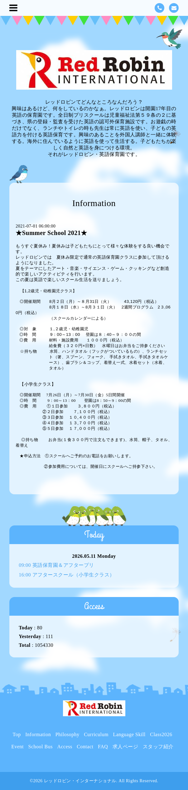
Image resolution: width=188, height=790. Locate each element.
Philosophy (67, 734)
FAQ (103, 746)
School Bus (40, 746)
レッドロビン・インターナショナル (80, 780)
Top (17, 734)
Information (38, 734)
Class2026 (161, 734)
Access (64, 746)
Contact (85, 746)
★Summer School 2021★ (51, 232)
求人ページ (125, 746)
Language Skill (129, 734)
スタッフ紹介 (158, 746)
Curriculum (96, 734)
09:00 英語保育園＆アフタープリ (56, 565)
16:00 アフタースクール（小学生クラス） (66, 574)
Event (17, 746)
